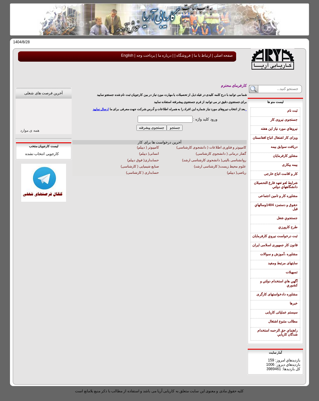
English (127, 55)
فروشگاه (183, 55)
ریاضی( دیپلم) (236, 172)
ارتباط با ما (202, 55)
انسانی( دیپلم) (149, 153)
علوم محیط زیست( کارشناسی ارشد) (220, 166)
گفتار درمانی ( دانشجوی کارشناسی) (221, 153)
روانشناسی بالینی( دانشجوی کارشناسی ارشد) (214, 160)
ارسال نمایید (101, 109)
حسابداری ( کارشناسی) (142, 172)
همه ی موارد (29, 130)
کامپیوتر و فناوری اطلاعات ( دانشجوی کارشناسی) (211, 147)
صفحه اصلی (223, 55)
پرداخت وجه (145, 55)
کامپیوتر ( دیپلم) (148, 147)
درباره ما (164, 55)
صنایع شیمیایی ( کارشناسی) (140, 166)
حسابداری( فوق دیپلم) (143, 160)
